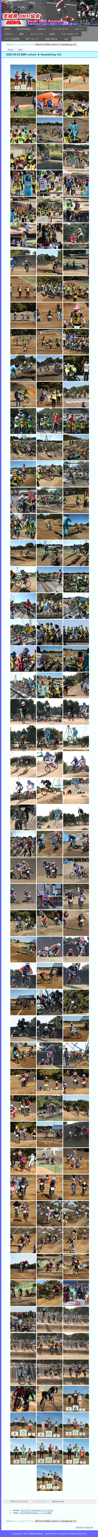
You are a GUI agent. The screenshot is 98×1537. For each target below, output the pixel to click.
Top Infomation (23, 29)
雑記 (22, 34)
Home (7, 29)
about (52, 34)
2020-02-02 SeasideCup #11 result (36, 1510)
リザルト (9, 34)
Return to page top (84, 1527)
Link (66, 39)
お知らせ (41, 29)
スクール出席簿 (12, 39)
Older (20, 50)
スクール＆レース (69, 34)
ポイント (79, 29)
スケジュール (36, 34)
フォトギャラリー (60, 29)
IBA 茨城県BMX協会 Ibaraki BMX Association (49, 13)
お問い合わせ (51, 39)
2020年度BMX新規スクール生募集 (36, 1513)
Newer (11, 50)
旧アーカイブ (32, 39)
